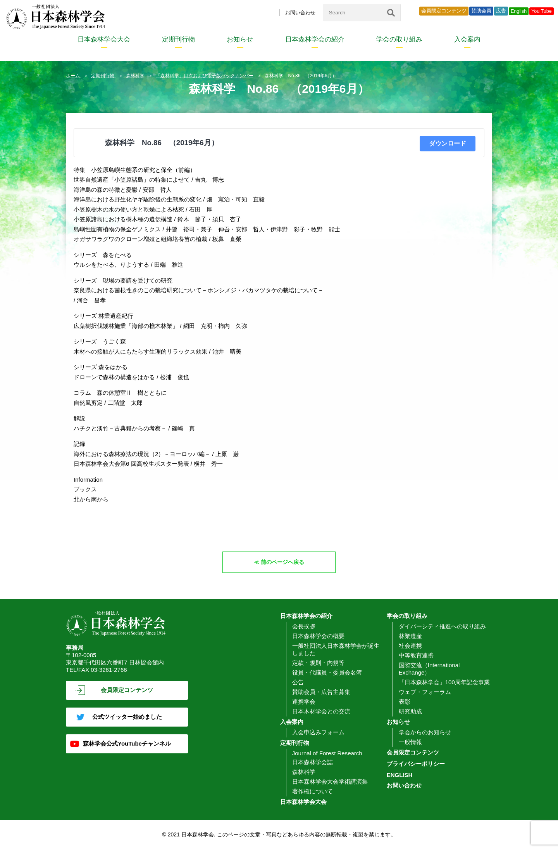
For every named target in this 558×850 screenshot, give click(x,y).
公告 (298, 682)
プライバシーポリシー (416, 763)
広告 (501, 11)
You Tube (541, 11)
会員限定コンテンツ (444, 11)
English (519, 11)
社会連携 (410, 645)
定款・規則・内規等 (318, 662)
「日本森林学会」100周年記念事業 (444, 682)
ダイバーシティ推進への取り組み (442, 626)
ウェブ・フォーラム (425, 692)
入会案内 (467, 39)
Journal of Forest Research (327, 753)
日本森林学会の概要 (318, 636)
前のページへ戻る (283, 562)
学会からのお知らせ (425, 732)
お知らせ (240, 39)
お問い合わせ (300, 13)
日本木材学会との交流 (321, 711)
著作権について (312, 791)
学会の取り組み (399, 39)
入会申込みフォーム (318, 732)
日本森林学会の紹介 (314, 39)
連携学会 (303, 701)
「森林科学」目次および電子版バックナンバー (204, 75)
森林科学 (135, 75)
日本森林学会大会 (104, 39)
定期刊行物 (178, 39)
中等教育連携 (416, 655)
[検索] (391, 12)
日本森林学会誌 (312, 762)
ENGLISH (400, 775)
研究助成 (410, 711)
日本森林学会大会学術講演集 (330, 781)
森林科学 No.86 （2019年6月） (162, 143)
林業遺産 (410, 636)
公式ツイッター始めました (127, 716)
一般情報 (410, 742)
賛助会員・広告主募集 (321, 692)
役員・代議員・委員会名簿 (327, 672)
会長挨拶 (303, 626)
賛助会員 (481, 11)
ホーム (73, 75)
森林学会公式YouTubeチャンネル (127, 743)
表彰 (404, 701)
